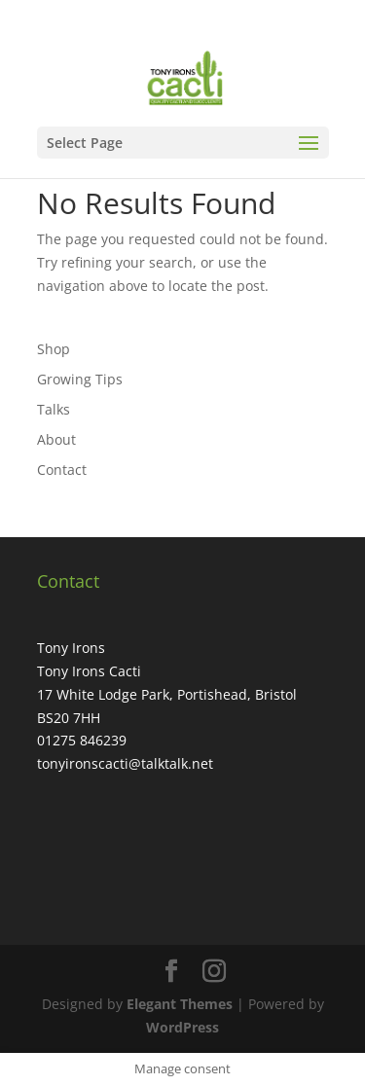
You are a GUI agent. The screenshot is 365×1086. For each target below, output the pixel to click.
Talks (53, 409)
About (56, 439)
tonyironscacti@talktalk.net (125, 763)
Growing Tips (80, 379)
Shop (53, 349)
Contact (62, 469)
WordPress (182, 1027)
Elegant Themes (180, 1004)
